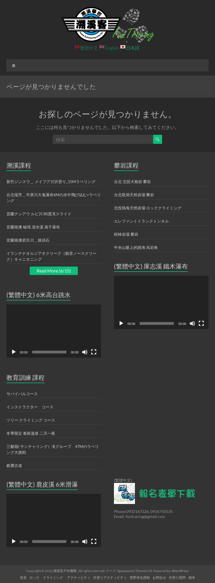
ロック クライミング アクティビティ (59, 577)
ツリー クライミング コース (30, 420)
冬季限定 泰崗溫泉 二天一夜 (30, 433)
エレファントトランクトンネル (141, 221)
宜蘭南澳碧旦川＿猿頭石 (28, 240)
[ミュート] (85, 352)
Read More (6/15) (54, 270)
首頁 (23, 577)
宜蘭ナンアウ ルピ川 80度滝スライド (38, 213)
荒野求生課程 (140, 577)
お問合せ (159, 577)
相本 (191, 577)
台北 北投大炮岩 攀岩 (132, 181)
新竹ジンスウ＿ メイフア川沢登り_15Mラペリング (50, 181)
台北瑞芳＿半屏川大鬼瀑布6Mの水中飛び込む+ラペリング (53, 197)
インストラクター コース (29, 406)
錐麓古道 (14, 465)
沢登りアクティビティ (110, 577)
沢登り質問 (177, 577)
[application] (53, 331)
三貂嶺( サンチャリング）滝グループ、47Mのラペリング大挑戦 (52, 449)
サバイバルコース (22, 393)
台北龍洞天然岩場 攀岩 (134, 194)
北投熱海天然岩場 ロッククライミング (147, 207)
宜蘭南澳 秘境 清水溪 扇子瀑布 (33, 227)
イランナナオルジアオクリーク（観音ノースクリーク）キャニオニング (51, 256)
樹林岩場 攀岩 (126, 234)
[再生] (14, 352)
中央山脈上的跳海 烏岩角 (136, 247)
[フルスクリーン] (94, 352)
